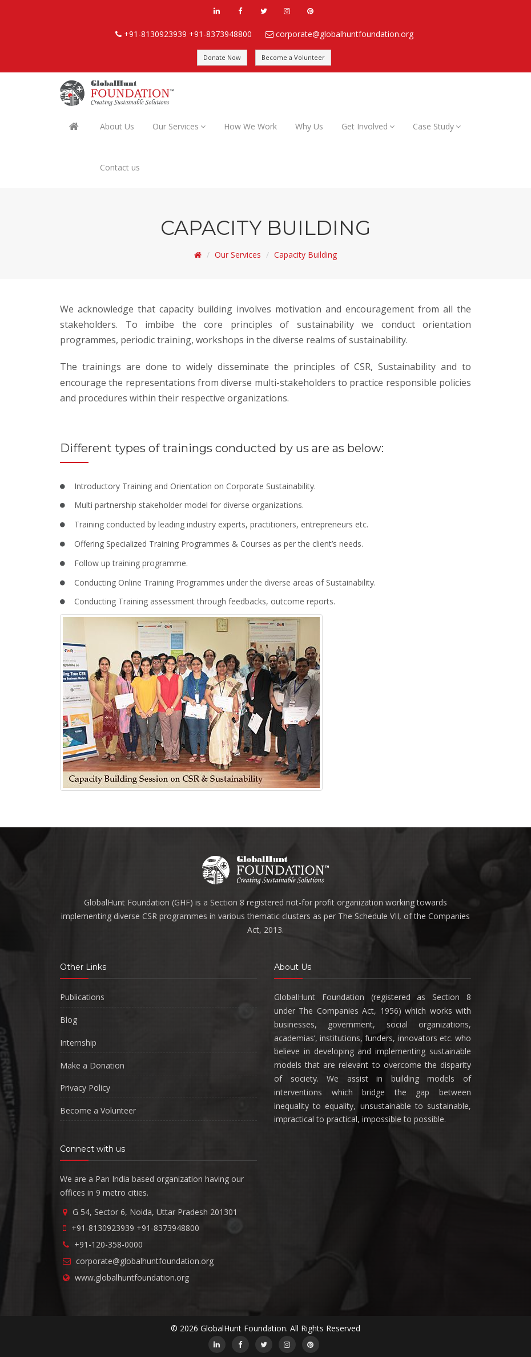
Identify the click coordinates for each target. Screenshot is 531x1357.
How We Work (250, 126)
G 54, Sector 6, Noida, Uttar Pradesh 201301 (155, 1211)
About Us (117, 126)
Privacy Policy (85, 1087)
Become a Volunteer (293, 57)
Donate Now (222, 57)
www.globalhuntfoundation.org (132, 1277)
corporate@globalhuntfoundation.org (344, 34)
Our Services (179, 126)
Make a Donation (92, 1065)
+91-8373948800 (220, 34)
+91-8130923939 (155, 34)
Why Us (309, 126)
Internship (78, 1042)
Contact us (120, 167)
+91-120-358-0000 (108, 1244)
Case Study (437, 126)
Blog (68, 1019)
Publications (82, 997)
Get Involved (368, 126)
